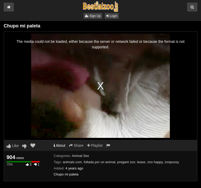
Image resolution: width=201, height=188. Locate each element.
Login (112, 16)
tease (141, 162)
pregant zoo (126, 162)
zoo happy (155, 162)
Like (13, 146)
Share (76, 145)
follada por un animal (99, 162)
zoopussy (172, 162)
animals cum (72, 162)
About (59, 145)
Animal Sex (80, 156)
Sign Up (93, 16)
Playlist (95, 145)
